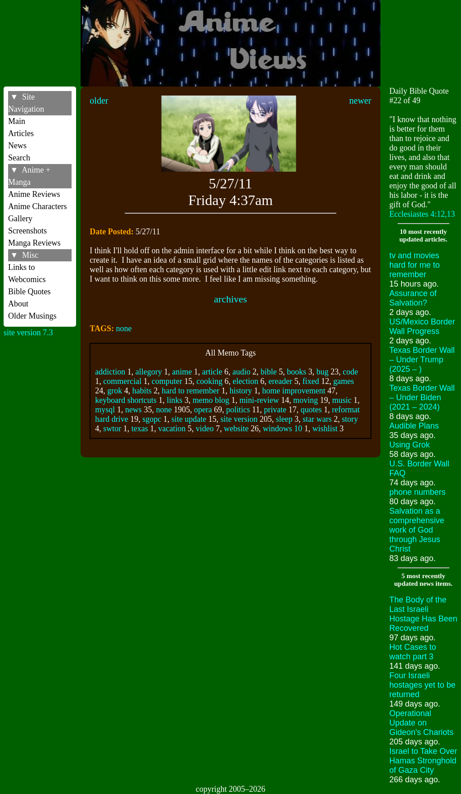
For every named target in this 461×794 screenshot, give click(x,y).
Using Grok (409, 444)
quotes (311, 409)
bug (322, 371)
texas (139, 428)
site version (239, 419)
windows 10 (283, 428)
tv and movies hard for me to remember (414, 265)
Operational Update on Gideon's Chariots (421, 723)
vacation (171, 428)
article (212, 371)
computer (167, 381)
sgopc (151, 419)
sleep (284, 419)
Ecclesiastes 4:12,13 (422, 214)
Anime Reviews (34, 194)
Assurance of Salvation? (413, 298)
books (296, 371)
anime (182, 371)
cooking (209, 381)
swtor (112, 428)
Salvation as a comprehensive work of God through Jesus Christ (416, 530)
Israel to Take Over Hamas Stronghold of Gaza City (423, 761)
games (343, 381)
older (99, 100)
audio (241, 371)
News (17, 145)
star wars (317, 419)
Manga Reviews (34, 242)
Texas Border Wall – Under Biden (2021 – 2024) (422, 397)
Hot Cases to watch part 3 (412, 652)
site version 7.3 (28, 332)
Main (16, 121)
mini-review (259, 400)
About (18, 303)
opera (203, 409)
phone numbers (417, 492)
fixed (311, 381)
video (205, 428)
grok (114, 390)
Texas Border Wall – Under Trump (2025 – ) (422, 360)
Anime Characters (37, 206)
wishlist (325, 428)
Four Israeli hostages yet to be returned (422, 685)
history (241, 390)
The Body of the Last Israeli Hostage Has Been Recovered (423, 614)
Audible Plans (414, 425)
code (350, 371)
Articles (21, 133)
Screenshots (27, 230)
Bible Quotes (29, 291)
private (275, 409)
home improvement (293, 390)
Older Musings (32, 315)
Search (19, 157)
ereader (280, 381)
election (245, 381)
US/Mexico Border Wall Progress (422, 326)
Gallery (20, 218)
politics (238, 409)
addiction (110, 371)
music (342, 400)
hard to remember (190, 390)
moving (305, 400)
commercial (122, 381)
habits (142, 390)
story (350, 419)
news (133, 409)
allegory (149, 371)
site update (189, 419)
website (236, 428)
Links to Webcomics (27, 273)
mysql (105, 409)
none (124, 328)
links (174, 400)
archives (230, 299)
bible (269, 371)
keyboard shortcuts (125, 400)
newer (360, 100)
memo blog (211, 400)
